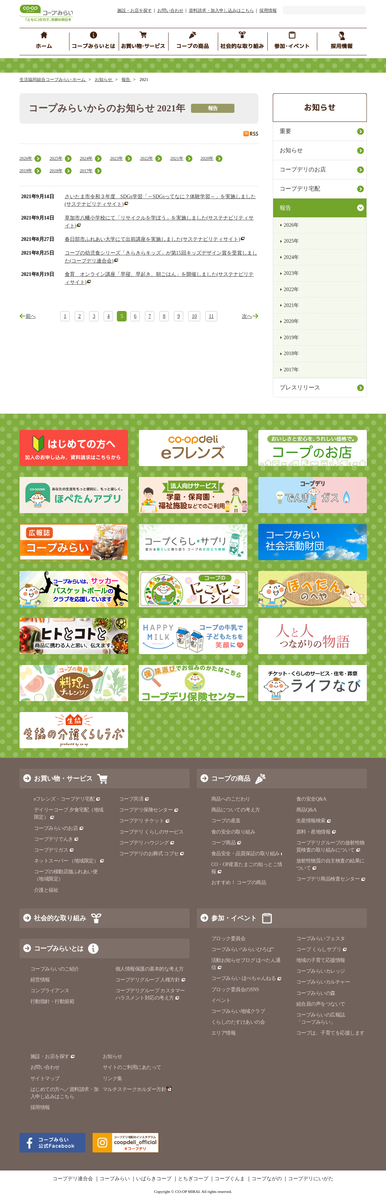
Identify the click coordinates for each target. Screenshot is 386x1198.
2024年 (86, 158)
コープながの (266, 1178)
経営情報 (40, 979)
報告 (126, 79)
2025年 (56, 158)
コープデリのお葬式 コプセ (152, 853)
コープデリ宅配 (300, 189)
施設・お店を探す (134, 10)
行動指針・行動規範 (52, 1001)
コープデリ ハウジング (147, 842)
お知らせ (104, 79)
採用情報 (268, 10)
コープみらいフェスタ (320, 938)
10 (194, 316)
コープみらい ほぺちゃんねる (246, 978)
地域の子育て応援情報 (320, 960)
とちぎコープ (193, 1178)
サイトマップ (45, 1078)
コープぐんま (230, 1178)
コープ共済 (134, 799)
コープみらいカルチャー (323, 982)
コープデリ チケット (144, 820)
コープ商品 (226, 842)
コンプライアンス (49, 990)
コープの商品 (230, 778)
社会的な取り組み (60, 918)
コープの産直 (226, 820)
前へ (31, 316)
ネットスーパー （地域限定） (69, 861)
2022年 (146, 158)
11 (211, 316)
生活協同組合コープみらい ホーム (53, 79)
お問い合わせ (170, 10)
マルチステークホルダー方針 (137, 1089)
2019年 (26, 170)
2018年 (56, 170)
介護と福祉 (46, 890)
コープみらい (114, 1178)
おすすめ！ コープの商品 (238, 882)
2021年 (176, 158)
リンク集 (112, 1078)
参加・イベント (234, 918)
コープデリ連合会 (72, 1178)
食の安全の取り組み (233, 832)
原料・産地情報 (316, 832)
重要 (285, 131)
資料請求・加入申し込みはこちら (221, 10)
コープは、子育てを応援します (330, 1033)
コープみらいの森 (315, 993)
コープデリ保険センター (149, 810)
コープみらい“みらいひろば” (242, 949)
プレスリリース (300, 387)
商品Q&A (306, 810)
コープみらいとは (58, 948)
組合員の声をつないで (320, 1004)
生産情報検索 (314, 820)
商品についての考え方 (235, 810)
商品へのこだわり (230, 799)
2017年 (86, 170)
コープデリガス (54, 850)
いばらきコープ (153, 1178)
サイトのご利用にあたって (132, 1067)
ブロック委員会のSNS (235, 989)
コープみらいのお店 (59, 828)
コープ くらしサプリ (321, 949)
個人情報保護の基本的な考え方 (149, 969)
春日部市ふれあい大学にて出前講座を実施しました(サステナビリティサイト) (152, 239)
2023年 (116, 158)
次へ (247, 316)
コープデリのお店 (303, 169)
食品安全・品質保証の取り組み (248, 853)
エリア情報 (223, 1033)
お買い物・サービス (63, 778)
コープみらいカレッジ (320, 971)
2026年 (26, 158)
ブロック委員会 (228, 938)
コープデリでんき (56, 839)
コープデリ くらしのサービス (151, 832)
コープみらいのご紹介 (54, 969)
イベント (221, 1000)
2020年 (206, 158)
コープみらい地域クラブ (238, 1011)
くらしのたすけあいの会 (238, 1022)
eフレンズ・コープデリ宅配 (67, 799)
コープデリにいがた (311, 1178)
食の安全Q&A (311, 799)
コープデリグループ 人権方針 (150, 979)
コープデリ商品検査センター (331, 879)
